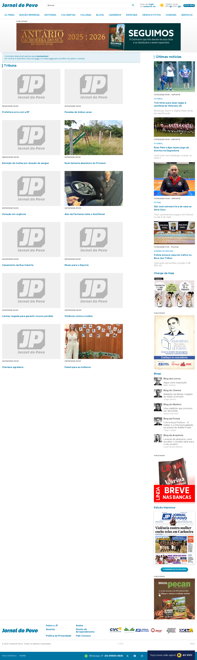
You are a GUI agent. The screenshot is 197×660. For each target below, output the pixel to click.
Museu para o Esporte (77, 265)
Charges (171, 15)
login (151, 4)
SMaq (192, 644)
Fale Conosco (83, 636)
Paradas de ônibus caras (78, 112)
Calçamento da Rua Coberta (17, 265)
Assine (79, 626)
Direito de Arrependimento (85, 630)
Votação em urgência (14, 214)
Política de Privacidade (58, 636)
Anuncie (50, 629)
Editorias (50, 15)
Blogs (100, 15)
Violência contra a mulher (79, 316)
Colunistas (68, 15)
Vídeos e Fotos (151, 15)
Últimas (9, 15)
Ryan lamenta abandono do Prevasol (85, 163)
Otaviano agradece (13, 367)
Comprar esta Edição (174, 569)
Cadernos (115, 15)
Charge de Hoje (164, 273)
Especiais (131, 15)
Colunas (85, 15)
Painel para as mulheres (78, 367)
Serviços (186, 15)
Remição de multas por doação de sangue (25, 163)
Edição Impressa (29, 15)
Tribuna (10, 65)
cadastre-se (149, 7)
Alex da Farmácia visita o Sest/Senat (85, 214)
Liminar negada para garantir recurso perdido (27, 316)
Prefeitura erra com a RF (15, 112)
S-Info (120, 644)
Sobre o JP (52, 626)
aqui (51, 59)
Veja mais (189, 5)
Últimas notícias (168, 57)
